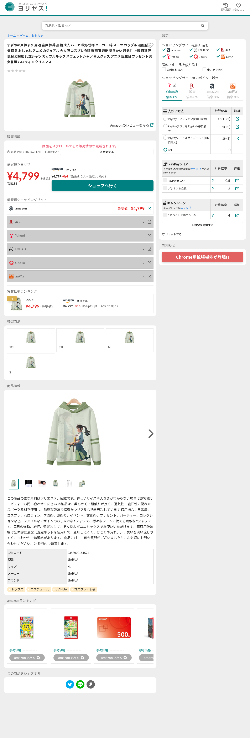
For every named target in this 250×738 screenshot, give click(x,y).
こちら (196, 169)
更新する (107, 152)
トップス (17, 589)
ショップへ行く (102, 185)
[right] (150, 434)
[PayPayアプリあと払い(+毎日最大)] (237, 127)
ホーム (11, 35)
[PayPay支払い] (237, 180)
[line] (80, 685)
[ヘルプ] (213, 180)
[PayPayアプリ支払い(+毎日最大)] (237, 119)
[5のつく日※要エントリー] (237, 215)
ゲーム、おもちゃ (31, 35)
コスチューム (40, 589)
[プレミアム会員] (237, 188)
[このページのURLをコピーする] (91, 684)
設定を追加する (202, 225)
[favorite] (150, 45)
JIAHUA (61, 589)
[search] (203, 26)
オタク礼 (71, 170)
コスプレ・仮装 (84, 589)
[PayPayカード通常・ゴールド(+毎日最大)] (237, 138)
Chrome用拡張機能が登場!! (202, 257)
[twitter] (70, 685)
